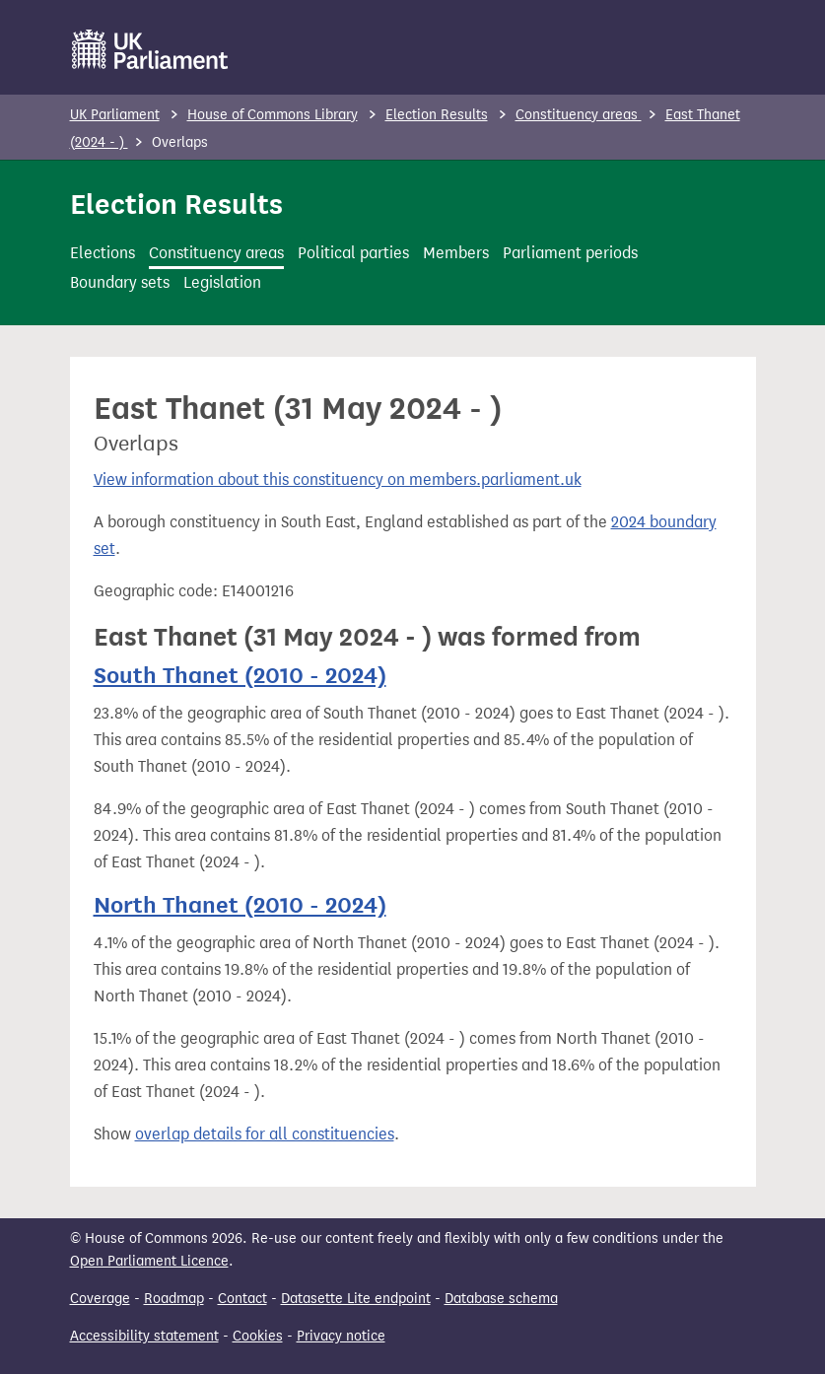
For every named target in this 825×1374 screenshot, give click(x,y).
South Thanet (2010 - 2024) (240, 675)
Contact (242, 1298)
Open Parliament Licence (149, 1261)
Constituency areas (579, 114)
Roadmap (174, 1298)
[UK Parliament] (150, 49)
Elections (102, 252)
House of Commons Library (272, 114)
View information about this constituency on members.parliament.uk (338, 479)
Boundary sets (120, 282)
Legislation (222, 282)
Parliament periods (570, 252)
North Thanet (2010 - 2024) (240, 905)
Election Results (436, 114)
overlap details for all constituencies (264, 1134)
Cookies (258, 1336)
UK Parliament (115, 114)
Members (456, 252)
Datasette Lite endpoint (356, 1298)
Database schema (501, 1298)
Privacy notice (341, 1336)
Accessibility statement (144, 1336)
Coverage (100, 1298)
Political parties (353, 252)
